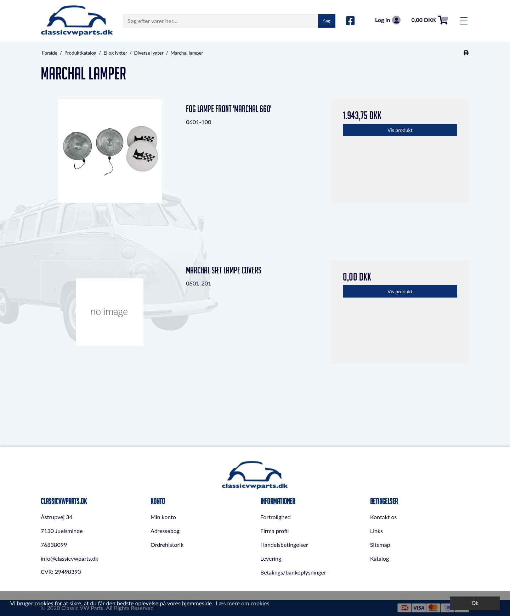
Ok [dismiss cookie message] (475, 603)
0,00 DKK (429, 20)
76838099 (54, 544)
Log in (388, 20)
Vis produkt (400, 130)
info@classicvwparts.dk (69, 558)
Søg (326, 20)
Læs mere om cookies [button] (242, 603)
